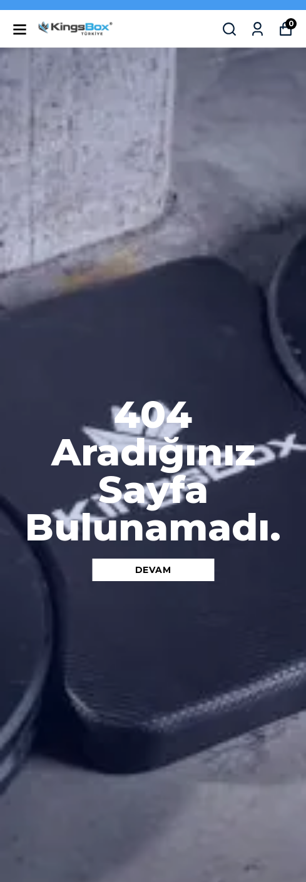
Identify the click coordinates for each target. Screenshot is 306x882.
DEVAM (153, 569)
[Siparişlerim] (257, 29)
